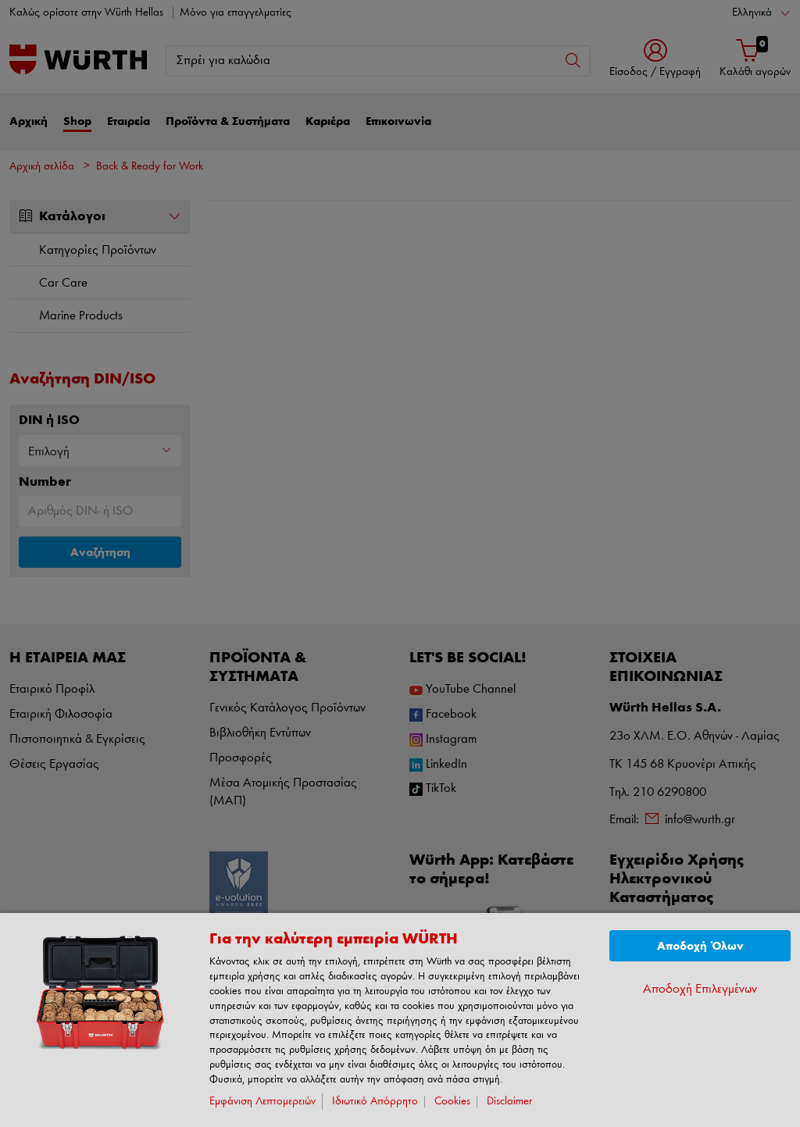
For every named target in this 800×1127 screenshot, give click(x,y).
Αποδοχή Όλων (700, 946)
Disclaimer (509, 1101)
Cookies (452, 1101)
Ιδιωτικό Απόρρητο (375, 1101)
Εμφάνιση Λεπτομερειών (262, 1101)
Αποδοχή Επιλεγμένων (700, 989)
